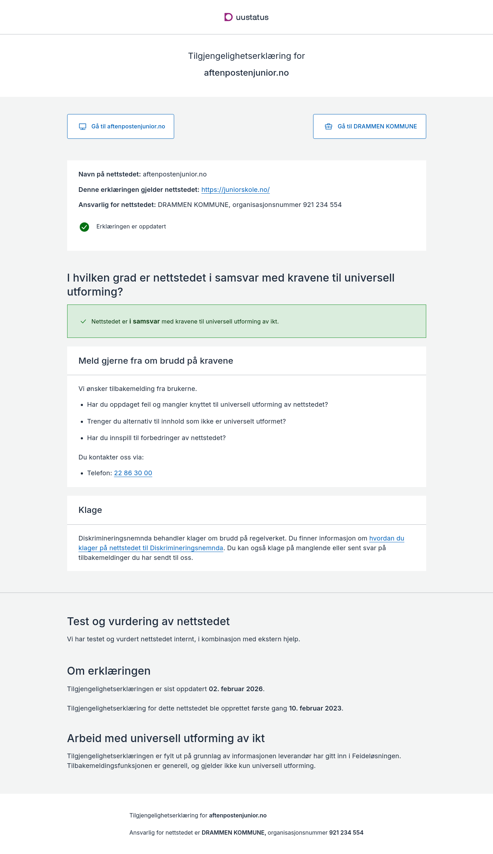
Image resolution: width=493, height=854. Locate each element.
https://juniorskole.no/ (235, 189)
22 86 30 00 (133, 473)
